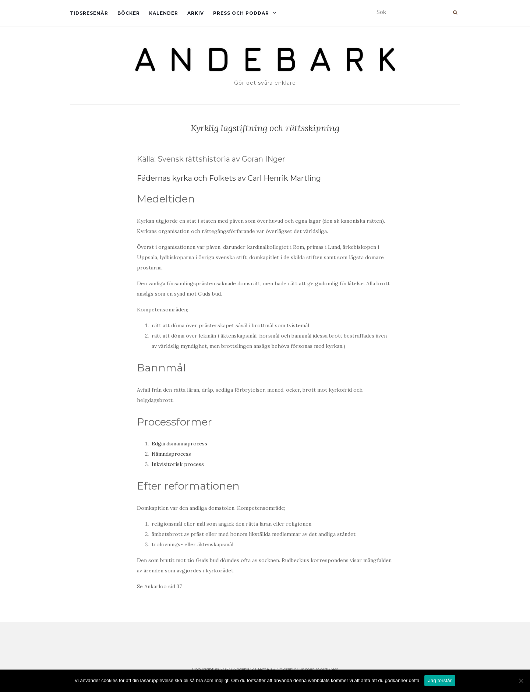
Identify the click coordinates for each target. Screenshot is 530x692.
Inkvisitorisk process (178, 464)
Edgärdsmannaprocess (179, 443)
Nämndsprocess (171, 454)
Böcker (128, 13)
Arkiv (195, 13)
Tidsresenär (89, 13)
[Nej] (520, 680)
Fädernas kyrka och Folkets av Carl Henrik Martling (229, 178)
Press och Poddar (241, 13)
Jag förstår (440, 680)
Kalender (163, 13)
